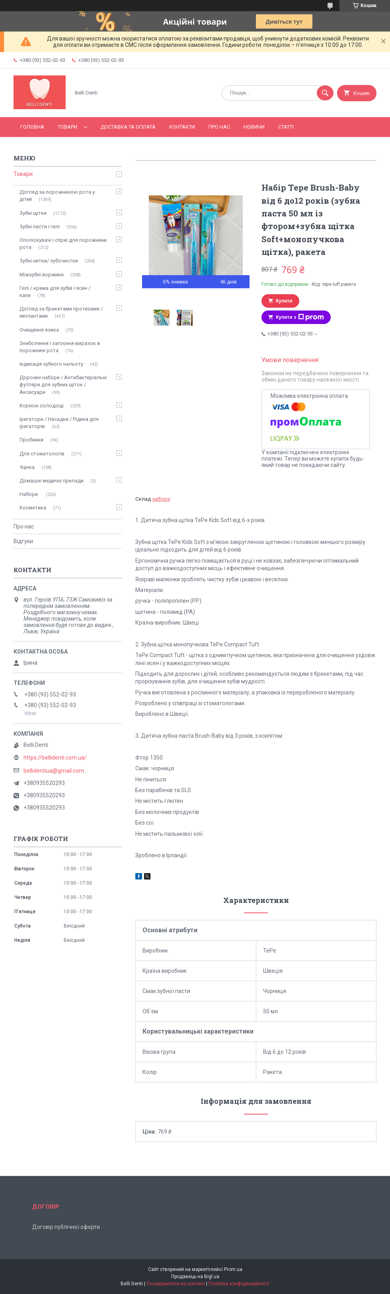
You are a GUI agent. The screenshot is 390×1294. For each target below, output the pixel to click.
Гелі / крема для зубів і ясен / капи (55, 291)
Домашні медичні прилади (52, 481)
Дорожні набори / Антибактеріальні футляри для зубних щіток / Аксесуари (63, 384)
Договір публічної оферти (66, 1227)
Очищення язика (39, 330)
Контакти (182, 127)
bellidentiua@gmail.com (53, 771)
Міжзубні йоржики (42, 275)
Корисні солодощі (42, 406)
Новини (254, 127)
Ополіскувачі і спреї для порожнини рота (63, 243)
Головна (32, 127)
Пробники (31, 440)
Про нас (219, 127)
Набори (29, 494)
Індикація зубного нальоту (51, 364)
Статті (286, 127)
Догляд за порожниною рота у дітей (57, 195)
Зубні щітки (33, 213)
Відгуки (23, 541)
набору (161, 499)
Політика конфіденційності (239, 1283)
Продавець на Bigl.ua (195, 1276)
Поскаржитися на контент (175, 1283)
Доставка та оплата (128, 127)
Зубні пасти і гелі (40, 226)
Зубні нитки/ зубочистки (49, 261)
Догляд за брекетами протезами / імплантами (61, 312)
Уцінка (27, 467)
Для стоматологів (42, 454)
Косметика (33, 508)
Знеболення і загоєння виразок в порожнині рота (60, 346)
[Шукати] (325, 92)
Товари (67, 127)
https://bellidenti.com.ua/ (55, 757)
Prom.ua (233, 1269)
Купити (284, 301)
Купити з (300, 317)
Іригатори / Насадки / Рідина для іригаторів (59, 422)
